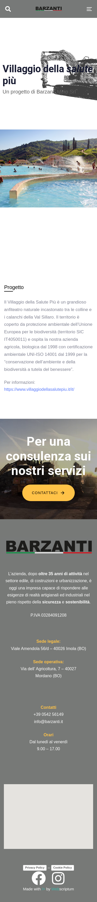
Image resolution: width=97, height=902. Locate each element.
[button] (8, 9)
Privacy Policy (34, 867)
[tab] (14, 287)
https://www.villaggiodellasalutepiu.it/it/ (39, 389)
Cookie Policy (62, 867)
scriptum (62, 889)
